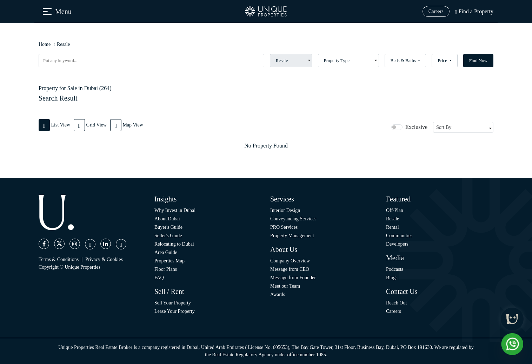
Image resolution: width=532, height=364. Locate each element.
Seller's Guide (168, 235)
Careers (436, 11)
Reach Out (396, 302)
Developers (397, 244)
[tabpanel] (266, 146)
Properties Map (169, 260)
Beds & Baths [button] (404, 60)
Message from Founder (293, 277)
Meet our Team (285, 286)
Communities (399, 235)
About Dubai (167, 218)
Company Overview (290, 260)
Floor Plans (165, 269)
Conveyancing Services (293, 218)
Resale (63, 44)
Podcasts (394, 269)
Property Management (292, 235)
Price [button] (443, 60)
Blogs (392, 277)
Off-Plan (394, 210)
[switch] (397, 127)
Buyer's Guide (168, 227)
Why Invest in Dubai (174, 210)
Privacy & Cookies (104, 259)
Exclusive (416, 127)
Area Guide (165, 252)
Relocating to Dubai (174, 244)
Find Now (478, 60)
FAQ (159, 277)
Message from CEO (289, 269)
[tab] (56, 124)
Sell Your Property (172, 302)
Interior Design (285, 210)
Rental (392, 227)
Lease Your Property (174, 311)
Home (45, 44)
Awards (277, 294)
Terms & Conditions (59, 259)
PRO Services (284, 227)
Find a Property (474, 11)
